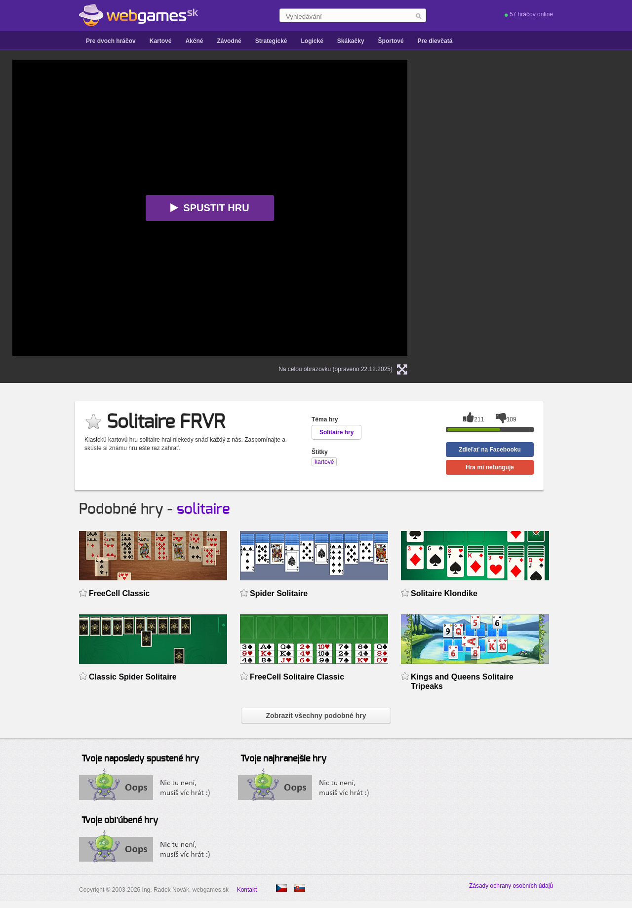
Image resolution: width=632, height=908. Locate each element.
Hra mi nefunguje (490, 467)
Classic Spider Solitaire (133, 677)
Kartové (161, 41)
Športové (391, 41)
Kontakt (247, 889)
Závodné (229, 41)
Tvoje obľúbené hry (119, 820)
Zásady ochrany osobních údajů (511, 885)
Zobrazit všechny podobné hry (316, 715)
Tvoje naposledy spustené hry (140, 759)
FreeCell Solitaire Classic (297, 677)
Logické (312, 41)
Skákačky (350, 41)
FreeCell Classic (119, 593)
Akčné (194, 41)
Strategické (271, 41)
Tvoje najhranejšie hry (283, 759)
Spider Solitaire (279, 593)
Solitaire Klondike (444, 593)
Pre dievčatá (435, 41)
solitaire (203, 509)
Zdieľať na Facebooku (490, 449)
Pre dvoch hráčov (111, 41)
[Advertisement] (546, 121)
